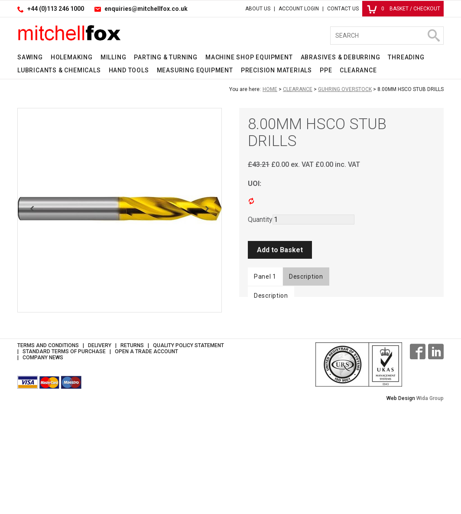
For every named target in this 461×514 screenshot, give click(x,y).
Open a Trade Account (146, 456)
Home (270, 89)
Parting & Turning (166, 57)
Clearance (358, 70)
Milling (114, 57)
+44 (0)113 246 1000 (55, 8)
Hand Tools (129, 70)
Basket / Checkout (403, 8)
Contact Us (343, 9)
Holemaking (72, 57)
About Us (257, 9)
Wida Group (430, 503)
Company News (43, 462)
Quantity (260, 219)
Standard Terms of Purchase (64, 456)
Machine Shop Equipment (249, 57)
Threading (406, 57)
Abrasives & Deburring (340, 57)
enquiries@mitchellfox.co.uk (146, 8)
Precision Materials (276, 70)
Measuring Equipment (195, 70)
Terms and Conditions (48, 450)
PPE (326, 70)
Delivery (99, 450)
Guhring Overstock (345, 89)
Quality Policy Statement (188, 450)
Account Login (299, 9)
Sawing (30, 57)
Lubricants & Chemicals (59, 70)
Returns (132, 450)
